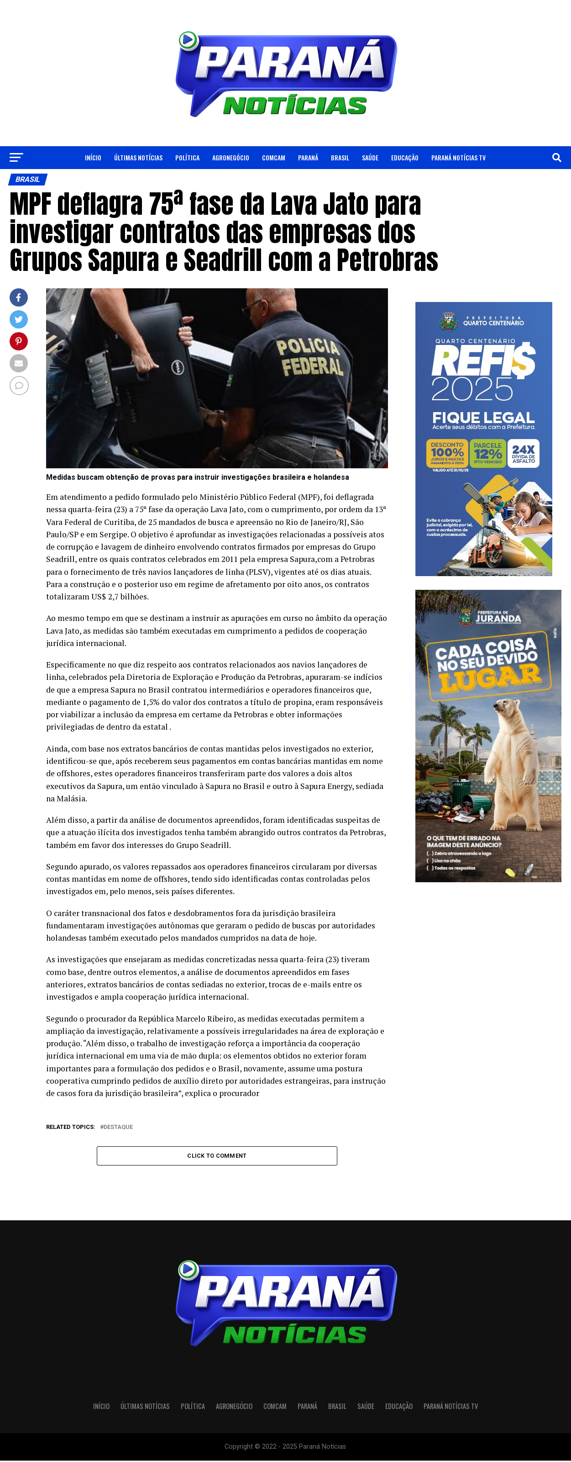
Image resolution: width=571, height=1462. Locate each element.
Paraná (308, 157)
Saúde (370, 157)
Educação (405, 157)
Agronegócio (230, 157)
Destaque (118, 1127)
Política (187, 157)
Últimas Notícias (138, 157)
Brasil (340, 157)
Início (93, 157)
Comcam (273, 157)
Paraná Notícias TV (458, 157)
